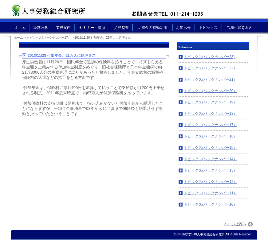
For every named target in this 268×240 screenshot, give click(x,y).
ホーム (18, 37)
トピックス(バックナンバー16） (210, 136)
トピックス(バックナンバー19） (210, 102)
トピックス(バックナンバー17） (210, 125)
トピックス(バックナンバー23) (209, 57)
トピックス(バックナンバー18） (210, 113)
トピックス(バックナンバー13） (210, 170)
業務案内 (63, 27)
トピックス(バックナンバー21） (210, 79)
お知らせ (183, 27)
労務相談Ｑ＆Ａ (239, 27)
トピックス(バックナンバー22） (210, 68)
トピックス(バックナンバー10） (210, 204)
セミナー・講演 (92, 27)
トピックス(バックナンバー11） (210, 193)
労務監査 (121, 27)
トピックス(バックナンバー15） (210, 147)
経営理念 (40, 27)
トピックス (208, 27)
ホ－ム (20, 27)
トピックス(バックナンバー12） (210, 182)
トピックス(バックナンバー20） (210, 91)
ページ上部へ (235, 224)
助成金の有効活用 (152, 27)
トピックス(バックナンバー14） (210, 159)
